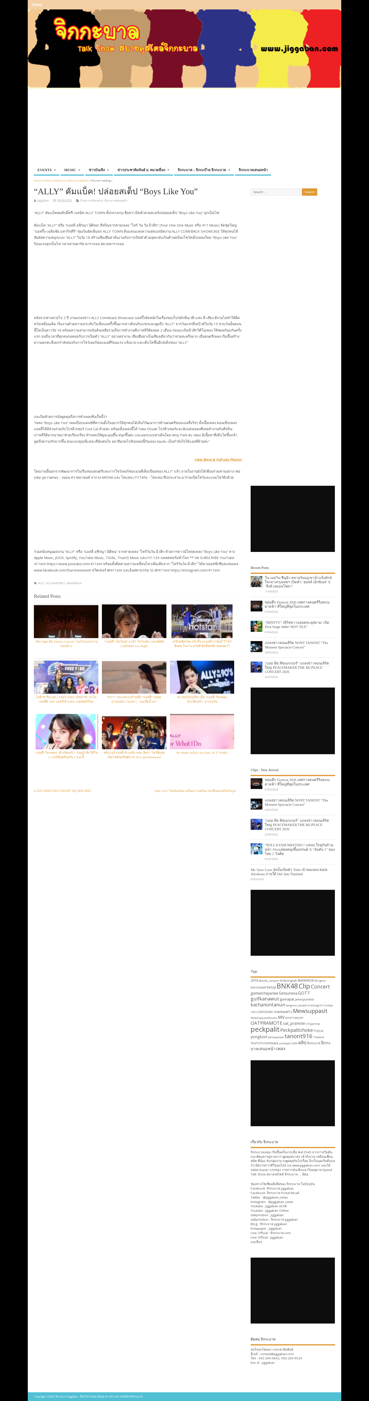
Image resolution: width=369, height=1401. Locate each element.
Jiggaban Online (277, 1210)
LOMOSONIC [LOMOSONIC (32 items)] (265, 1012)
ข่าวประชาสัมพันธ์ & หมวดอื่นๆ (141, 170)
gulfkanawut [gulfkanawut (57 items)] (265, 999)
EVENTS (44, 170)
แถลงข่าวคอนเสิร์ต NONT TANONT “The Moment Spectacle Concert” (296, 645)
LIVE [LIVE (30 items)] (253, 1012)
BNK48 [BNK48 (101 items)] (287, 985)
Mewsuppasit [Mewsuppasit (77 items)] (310, 1011)
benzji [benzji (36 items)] (271, 987)
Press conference (91, 200)
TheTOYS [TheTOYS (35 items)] (257, 1043)
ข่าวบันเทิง (97, 170)
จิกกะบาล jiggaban (280, 1188)
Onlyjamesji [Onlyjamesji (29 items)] (313, 1023)
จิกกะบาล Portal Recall (283, 1193)
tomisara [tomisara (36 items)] (271, 1043)
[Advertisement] (184, 130)
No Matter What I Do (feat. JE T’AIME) (202, 752)
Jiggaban (276, 1237)
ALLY (41, 583)
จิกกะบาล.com (280, 1233)
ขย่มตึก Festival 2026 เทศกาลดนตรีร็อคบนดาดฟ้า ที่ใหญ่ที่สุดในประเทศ (297, 604)
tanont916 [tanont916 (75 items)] (299, 1036)
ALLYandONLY (55, 583)
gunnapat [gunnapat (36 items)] (287, 999)
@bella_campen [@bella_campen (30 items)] (269, 980)
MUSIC (70, 170)
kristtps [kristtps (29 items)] (328, 1005)
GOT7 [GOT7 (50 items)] (303, 993)
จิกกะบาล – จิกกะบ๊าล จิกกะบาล (202, 170)
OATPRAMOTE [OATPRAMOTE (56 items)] (266, 1023)
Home (37, 5)
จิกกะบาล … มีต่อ (296, 1174)
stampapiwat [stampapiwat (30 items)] (276, 1037)
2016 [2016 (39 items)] (254, 980)
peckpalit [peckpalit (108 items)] (265, 1029)
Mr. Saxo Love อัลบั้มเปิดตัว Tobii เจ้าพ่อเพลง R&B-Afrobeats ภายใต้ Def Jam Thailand (289, 872)
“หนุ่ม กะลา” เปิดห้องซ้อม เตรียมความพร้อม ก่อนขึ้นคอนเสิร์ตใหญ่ (193, 791)
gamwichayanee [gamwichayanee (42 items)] (264, 993)
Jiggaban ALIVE (276, 1206)
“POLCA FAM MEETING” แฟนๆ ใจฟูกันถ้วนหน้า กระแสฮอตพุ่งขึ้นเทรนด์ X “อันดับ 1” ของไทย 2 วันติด (300, 849)
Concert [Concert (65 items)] (320, 986)
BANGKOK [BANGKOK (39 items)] (306, 980)
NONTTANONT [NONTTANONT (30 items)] (294, 1018)
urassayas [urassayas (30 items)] (285, 1043)
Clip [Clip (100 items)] (304, 985)
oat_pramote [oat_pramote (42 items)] (294, 1023)
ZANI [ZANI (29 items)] (294, 1043)
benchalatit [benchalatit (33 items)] (258, 987)
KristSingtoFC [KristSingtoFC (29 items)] (316, 1005)
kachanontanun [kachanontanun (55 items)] (268, 1004)
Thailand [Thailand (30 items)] (318, 1037)
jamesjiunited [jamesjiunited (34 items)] (304, 999)
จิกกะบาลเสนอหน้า (253, 170)
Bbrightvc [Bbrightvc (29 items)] (320, 980)
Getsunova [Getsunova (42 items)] (288, 993)
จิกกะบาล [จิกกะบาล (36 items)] (313, 1043)
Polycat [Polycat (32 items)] (318, 1031)
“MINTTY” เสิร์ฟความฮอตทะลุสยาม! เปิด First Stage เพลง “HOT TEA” (297, 624)
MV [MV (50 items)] (281, 1017)
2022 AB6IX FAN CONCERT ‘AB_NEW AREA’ (63, 791)
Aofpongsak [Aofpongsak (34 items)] (288, 980)
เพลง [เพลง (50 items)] (280, 1048)
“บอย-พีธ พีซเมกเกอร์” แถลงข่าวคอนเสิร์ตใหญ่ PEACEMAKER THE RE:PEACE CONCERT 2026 (297, 667)
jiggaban (43, 200)
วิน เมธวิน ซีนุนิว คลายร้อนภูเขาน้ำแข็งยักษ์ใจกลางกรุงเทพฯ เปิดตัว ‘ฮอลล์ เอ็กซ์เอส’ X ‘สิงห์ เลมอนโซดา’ (298, 582)
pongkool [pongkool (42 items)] (259, 1036)
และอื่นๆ (256, 1242)
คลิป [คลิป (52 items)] (302, 1042)
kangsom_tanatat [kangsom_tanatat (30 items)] (296, 1005)
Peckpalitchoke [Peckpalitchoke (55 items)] (296, 1030)
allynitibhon (74, 583)
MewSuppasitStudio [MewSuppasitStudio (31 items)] (264, 1018)
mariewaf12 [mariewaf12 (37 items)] (283, 1011)
